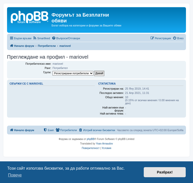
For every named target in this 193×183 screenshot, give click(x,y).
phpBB (90, 139)
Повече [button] (15, 175)
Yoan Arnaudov (104, 143)
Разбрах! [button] (165, 172)
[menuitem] (41, 38)
